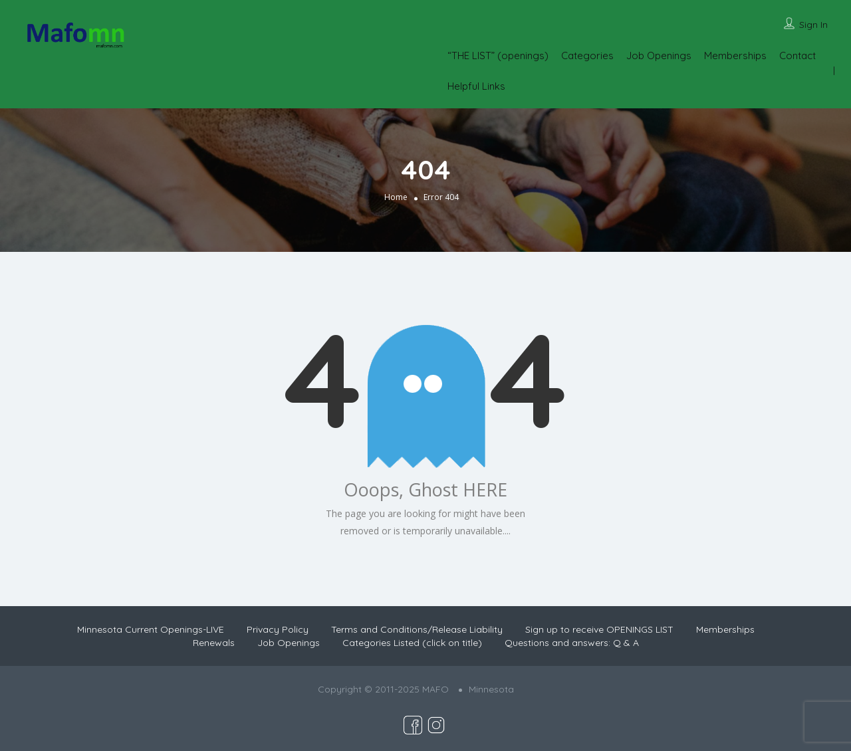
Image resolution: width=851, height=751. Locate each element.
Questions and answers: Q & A (572, 643)
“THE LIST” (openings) (497, 55)
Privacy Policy (277, 629)
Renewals (214, 643)
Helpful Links (476, 86)
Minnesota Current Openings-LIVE (150, 629)
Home (396, 197)
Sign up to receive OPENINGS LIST (599, 629)
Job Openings (658, 55)
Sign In (813, 25)
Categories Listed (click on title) (412, 643)
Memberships (735, 55)
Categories (587, 55)
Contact (797, 55)
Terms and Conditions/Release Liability (417, 629)
